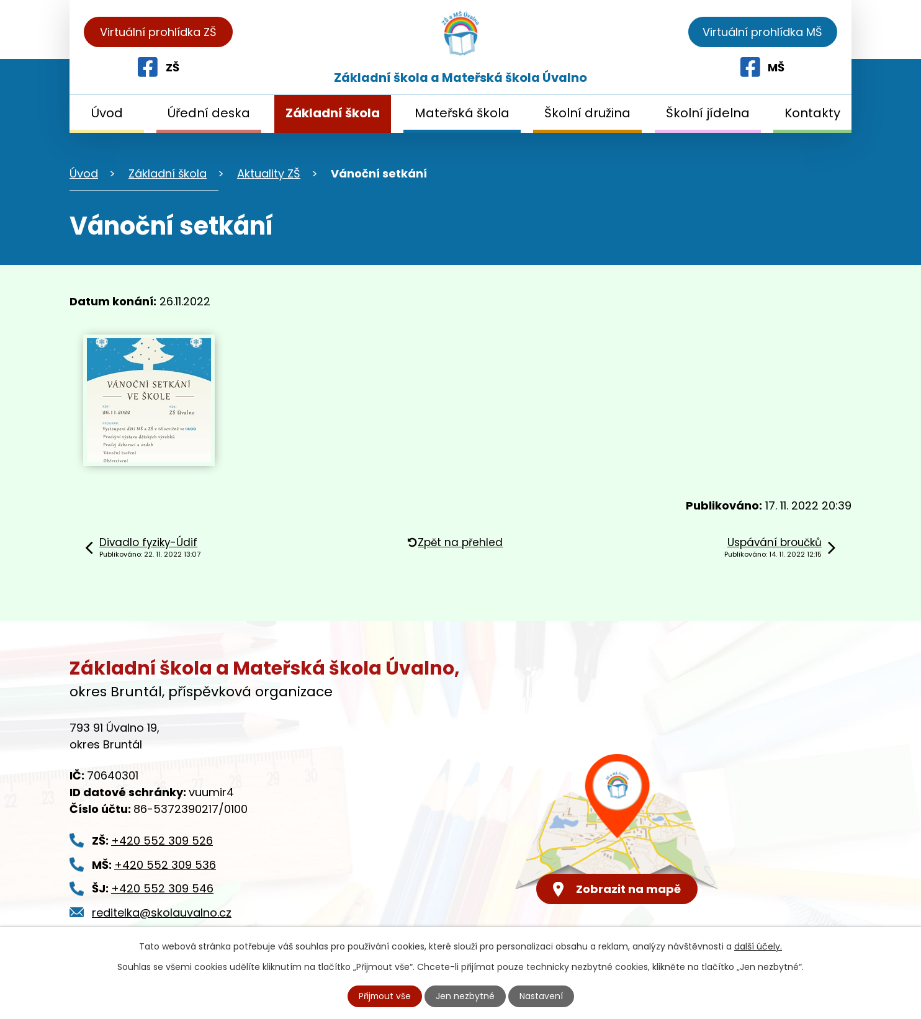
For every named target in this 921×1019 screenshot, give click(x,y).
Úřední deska (209, 113)
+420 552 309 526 (162, 840)
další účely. (758, 946)
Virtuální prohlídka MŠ (762, 32)
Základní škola (332, 113)
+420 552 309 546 (162, 888)
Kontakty (812, 113)
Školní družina (587, 113)
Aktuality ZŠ (268, 173)
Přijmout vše (384, 996)
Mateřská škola (462, 113)
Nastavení (542, 996)
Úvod (107, 113)
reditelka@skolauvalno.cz (161, 912)
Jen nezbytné (465, 996)
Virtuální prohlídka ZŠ (158, 32)
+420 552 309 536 (165, 865)
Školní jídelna (708, 113)
